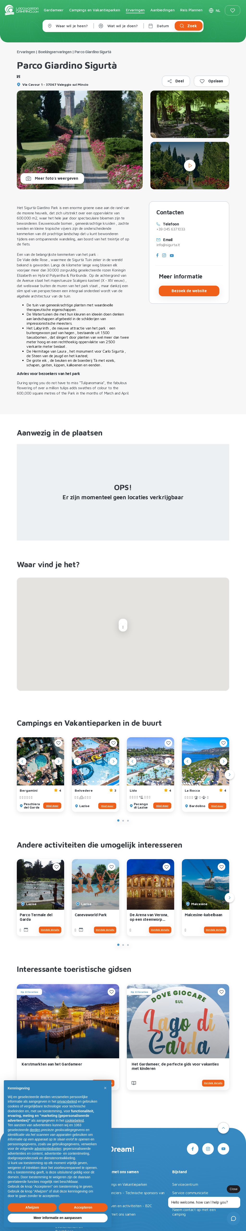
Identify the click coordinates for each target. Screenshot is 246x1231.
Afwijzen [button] (32, 1207)
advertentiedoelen (47, 1149)
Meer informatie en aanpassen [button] (58, 1218)
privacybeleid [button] (67, 1101)
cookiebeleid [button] (74, 1120)
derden (35, 1130)
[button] (105, 1088)
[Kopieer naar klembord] (176, 81)
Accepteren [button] (83, 1207)
